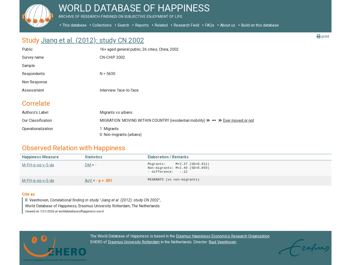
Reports (142, 25)
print (323, 36)
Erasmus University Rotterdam (134, 242)
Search (123, 25)
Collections (102, 25)
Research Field (186, 25)
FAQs (209, 25)
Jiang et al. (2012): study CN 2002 (92, 40)
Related (161, 25)
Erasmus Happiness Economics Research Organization (223, 236)
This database (74, 25)
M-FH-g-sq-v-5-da (38, 165)
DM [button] (88, 165)
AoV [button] (89, 180)
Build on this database (260, 25)
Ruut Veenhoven (222, 242)
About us (227, 25)
